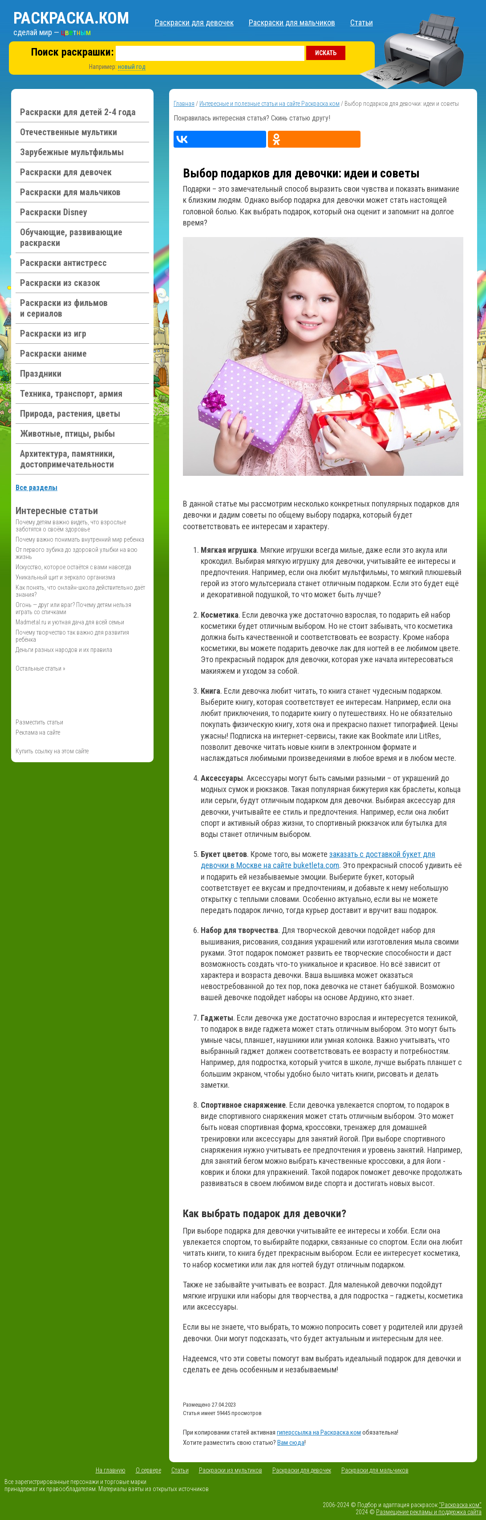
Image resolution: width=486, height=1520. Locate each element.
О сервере (148, 1470)
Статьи (361, 22)
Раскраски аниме (53, 353)
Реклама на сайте (38, 732)
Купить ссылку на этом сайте (52, 751)
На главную (111, 1470)
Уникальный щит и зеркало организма (65, 577)
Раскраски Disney (53, 212)
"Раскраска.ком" (460, 1504)
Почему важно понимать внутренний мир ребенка (80, 539)
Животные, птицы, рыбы (67, 433)
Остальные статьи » (40, 668)
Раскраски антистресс (63, 262)
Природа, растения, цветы (70, 413)
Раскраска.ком (71, 18)
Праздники (40, 373)
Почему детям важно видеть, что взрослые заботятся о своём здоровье (71, 526)
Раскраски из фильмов (64, 308)
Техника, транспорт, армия (71, 393)
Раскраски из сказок (60, 282)
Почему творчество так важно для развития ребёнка (72, 636)
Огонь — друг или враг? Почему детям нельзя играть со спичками (73, 608)
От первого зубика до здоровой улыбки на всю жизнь (77, 553)
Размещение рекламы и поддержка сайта (429, 1512)
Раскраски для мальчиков (292, 22)
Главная (184, 103)
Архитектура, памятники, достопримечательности (67, 459)
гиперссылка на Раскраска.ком (319, 1432)
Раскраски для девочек (194, 22)
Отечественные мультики (68, 132)
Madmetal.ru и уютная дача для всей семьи (70, 622)
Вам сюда (290, 1443)
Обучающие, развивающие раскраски (71, 237)
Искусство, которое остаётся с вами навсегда (73, 567)
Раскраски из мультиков (230, 1470)
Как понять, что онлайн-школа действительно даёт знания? (80, 591)
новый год (132, 66)
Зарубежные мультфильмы (72, 152)
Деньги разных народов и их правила (64, 649)
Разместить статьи (39, 722)
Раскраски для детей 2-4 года (78, 112)
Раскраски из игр (53, 333)
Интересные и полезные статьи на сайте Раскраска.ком (269, 103)
